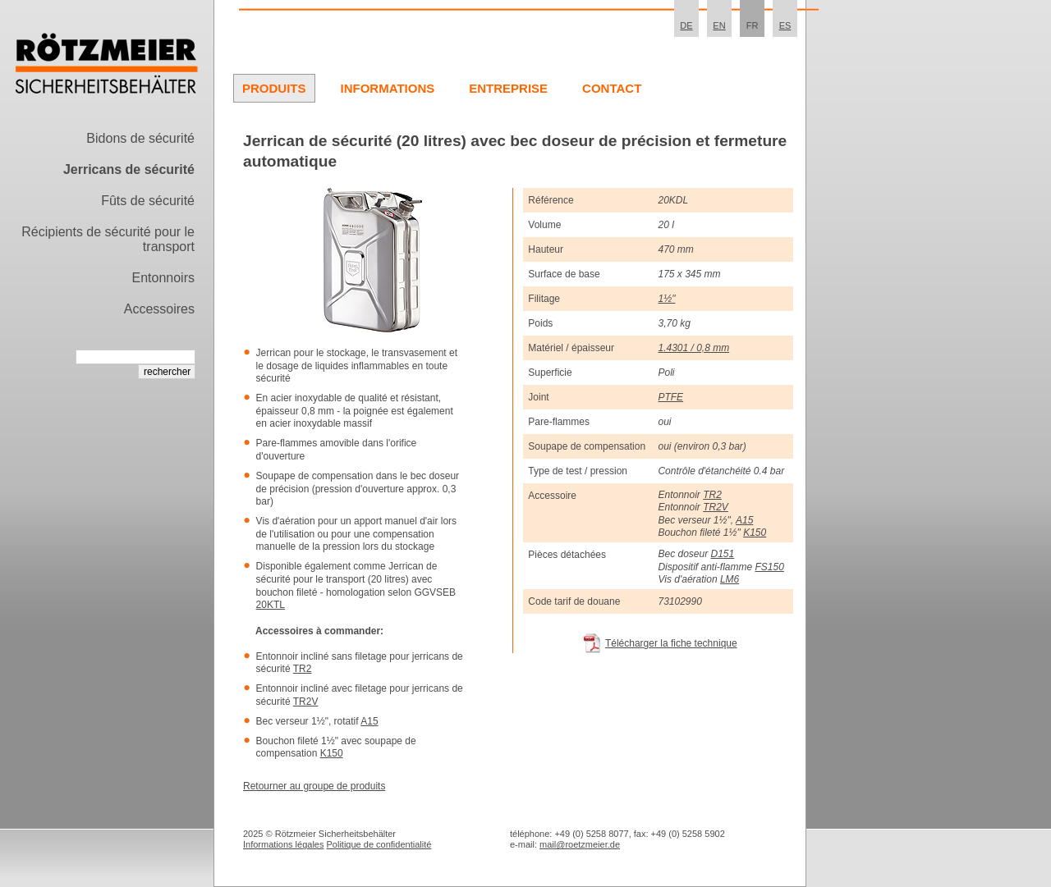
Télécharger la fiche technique (671, 643)
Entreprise (508, 88)
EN (719, 25)
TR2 (302, 668)
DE (686, 25)
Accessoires (159, 309)
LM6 (729, 579)
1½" (666, 298)
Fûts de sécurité (148, 201)
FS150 (769, 567)
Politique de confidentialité (379, 844)
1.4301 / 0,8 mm (693, 348)
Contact (611, 88)
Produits (274, 88)
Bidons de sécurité (140, 138)
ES (785, 25)
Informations (388, 88)
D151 (723, 554)
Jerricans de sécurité (129, 169)
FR (752, 25)
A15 (369, 721)
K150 (331, 753)
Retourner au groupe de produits (314, 786)
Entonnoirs (163, 278)
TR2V (306, 701)
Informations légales (283, 844)
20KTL (270, 604)
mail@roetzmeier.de (579, 844)
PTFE (670, 397)
